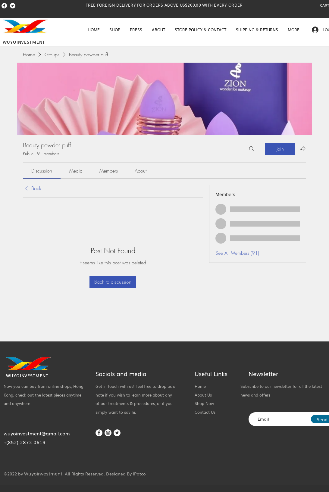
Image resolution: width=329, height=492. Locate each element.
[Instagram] (108, 432)
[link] (41, 170)
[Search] (251, 149)
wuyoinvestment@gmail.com (37, 433)
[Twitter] (12, 5)
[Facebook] (4, 5)
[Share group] (302, 148)
